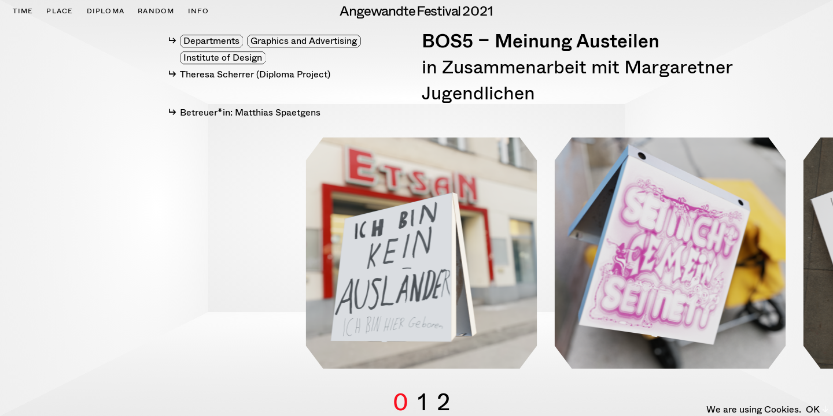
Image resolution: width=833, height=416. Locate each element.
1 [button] (422, 389)
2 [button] (443, 389)
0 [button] (400, 389)
